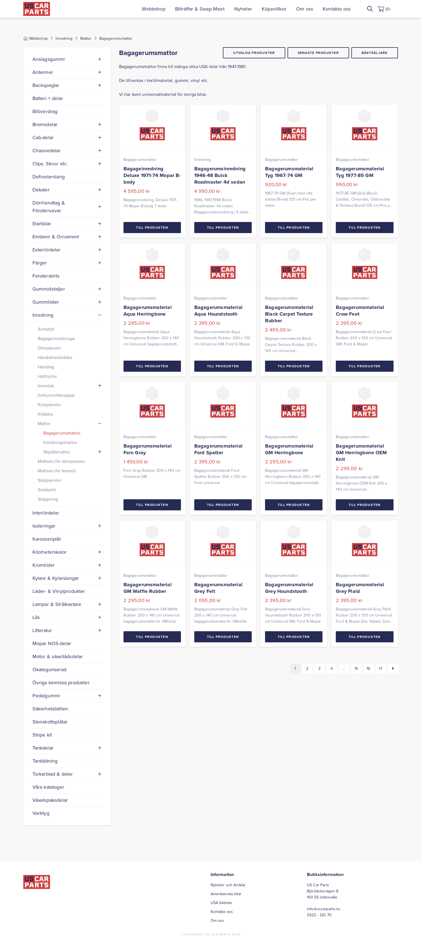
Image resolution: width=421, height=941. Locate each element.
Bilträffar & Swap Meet (207, 8)
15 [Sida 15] (356, 668)
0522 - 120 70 (319, 915)
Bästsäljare (375, 52)
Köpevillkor (281, 8)
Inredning (64, 38)
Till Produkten (152, 227)
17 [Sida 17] (380, 668)
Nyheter (251, 8)
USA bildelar (221, 902)
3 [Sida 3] (319, 668)
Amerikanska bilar (226, 894)
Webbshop (161, 8)
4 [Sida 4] (332, 668)
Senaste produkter (318, 52)
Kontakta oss (344, 8)
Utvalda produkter (254, 52)
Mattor (85, 38)
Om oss (312, 8)
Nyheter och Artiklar (228, 885)
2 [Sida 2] (307, 668)
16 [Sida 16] (368, 668)
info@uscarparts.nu (324, 909)
